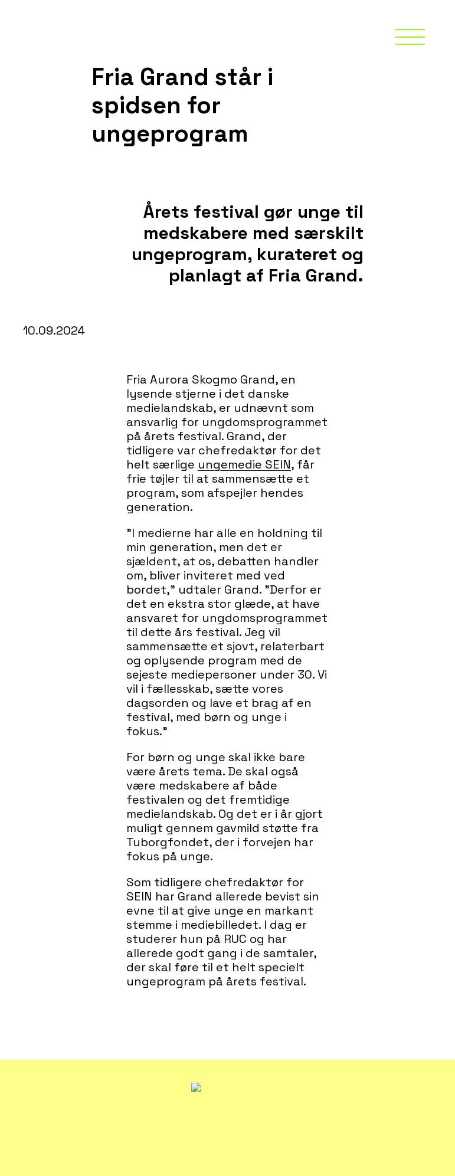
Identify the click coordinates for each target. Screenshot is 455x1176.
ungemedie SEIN (244, 464)
